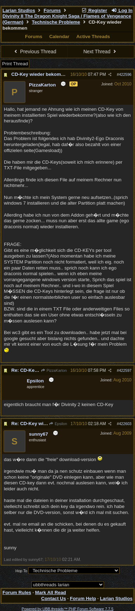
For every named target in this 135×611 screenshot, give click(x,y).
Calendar (59, 36)
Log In (122, 10)
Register (94, 10)
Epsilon (58, 424)
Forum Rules (16, 592)
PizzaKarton (54, 370)
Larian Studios (18, 10)
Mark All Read (50, 592)
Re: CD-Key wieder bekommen (45, 423)
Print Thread (15, 63)
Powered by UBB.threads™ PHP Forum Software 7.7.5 (67, 609)
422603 (125, 424)
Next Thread (100, 51)
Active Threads (93, 36)
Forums (52, 10)
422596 (125, 74)
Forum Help (83, 598)
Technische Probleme (56, 22)
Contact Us (53, 598)
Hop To (21, 571)
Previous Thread (34, 51)
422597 (125, 370)
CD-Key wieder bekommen (40, 74)
